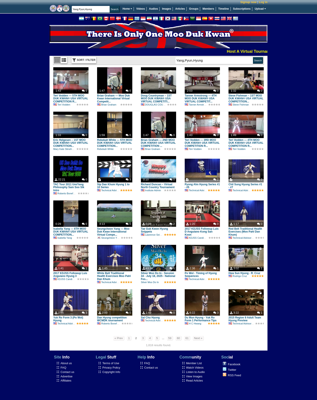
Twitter (232, 369)
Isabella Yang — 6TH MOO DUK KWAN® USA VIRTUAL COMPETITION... (70, 231)
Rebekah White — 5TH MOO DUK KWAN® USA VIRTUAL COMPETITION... (114, 143)
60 (178, 338)
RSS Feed (234, 375)
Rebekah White (105, 149)
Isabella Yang (62, 237)
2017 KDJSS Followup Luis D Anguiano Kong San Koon (202, 231)
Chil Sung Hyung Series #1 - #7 (245, 186)
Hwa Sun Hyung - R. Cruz (244, 273)
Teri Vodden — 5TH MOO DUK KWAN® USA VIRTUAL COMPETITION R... (70, 98)
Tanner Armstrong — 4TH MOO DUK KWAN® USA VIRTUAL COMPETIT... (201, 98)
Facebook (234, 364)
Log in (263, 2)
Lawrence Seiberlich (154, 234)
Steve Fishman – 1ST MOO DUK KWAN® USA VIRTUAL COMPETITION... (246, 98)
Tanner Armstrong (196, 104)
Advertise (66, 376)
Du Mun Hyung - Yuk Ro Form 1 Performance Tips (201, 319)
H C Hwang (193, 323)
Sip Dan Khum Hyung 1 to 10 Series (113, 186)
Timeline (223, 8)
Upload (260, 8)
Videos (140, 8)
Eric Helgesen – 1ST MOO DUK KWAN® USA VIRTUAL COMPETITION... (70, 143)
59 (169, 338)
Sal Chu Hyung (150, 317)
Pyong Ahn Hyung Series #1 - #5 (202, 186)
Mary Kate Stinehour (64, 149)
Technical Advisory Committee (115, 190)
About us (66, 363)
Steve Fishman (239, 104)
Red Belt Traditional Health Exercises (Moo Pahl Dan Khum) (245, 231)
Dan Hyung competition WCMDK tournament (112, 319)
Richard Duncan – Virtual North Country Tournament (158, 186)
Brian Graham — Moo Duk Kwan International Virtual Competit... (113, 98)
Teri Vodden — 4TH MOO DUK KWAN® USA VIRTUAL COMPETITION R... (246, 143)
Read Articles (194, 380)
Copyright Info (111, 372)
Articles (180, 8)
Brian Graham (106, 104)
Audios (153, 8)
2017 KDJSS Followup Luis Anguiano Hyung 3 (70, 275)
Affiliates (66, 380)
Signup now (248, 2)
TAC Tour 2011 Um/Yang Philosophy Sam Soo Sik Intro (68, 187)
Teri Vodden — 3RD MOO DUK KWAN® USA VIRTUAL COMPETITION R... (202, 143)
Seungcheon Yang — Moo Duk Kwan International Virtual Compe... (113, 231)
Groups (194, 8)
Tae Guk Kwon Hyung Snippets (154, 230)
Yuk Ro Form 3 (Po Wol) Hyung (68, 319)
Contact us (67, 372)
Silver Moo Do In (150, 282)
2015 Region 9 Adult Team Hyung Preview (245, 319)
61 (186, 338)
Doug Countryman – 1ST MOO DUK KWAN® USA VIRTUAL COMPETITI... (156, 98)
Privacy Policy (111, 367)
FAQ (63, 367)
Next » (198, 338)
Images (166, 8)
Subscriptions (242, 8)
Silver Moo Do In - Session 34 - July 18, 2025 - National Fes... (158, 276)
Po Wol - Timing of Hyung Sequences (201, 275)
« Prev (118, 338)
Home (127, 8)
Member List (194, 363)
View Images (194, 376)
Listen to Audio (195, 372)
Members (208, 8)
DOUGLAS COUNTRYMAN (158, 104)
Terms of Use (110, 363)
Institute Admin (151, 190)
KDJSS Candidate (196, 237)
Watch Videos (195, 367)
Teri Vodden (61, 104)
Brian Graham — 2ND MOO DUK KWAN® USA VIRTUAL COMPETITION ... (158, 143)
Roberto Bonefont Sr (66, 193)
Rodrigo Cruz (238, 276)
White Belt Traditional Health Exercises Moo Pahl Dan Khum (114, 276)
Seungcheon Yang (109, 237)
